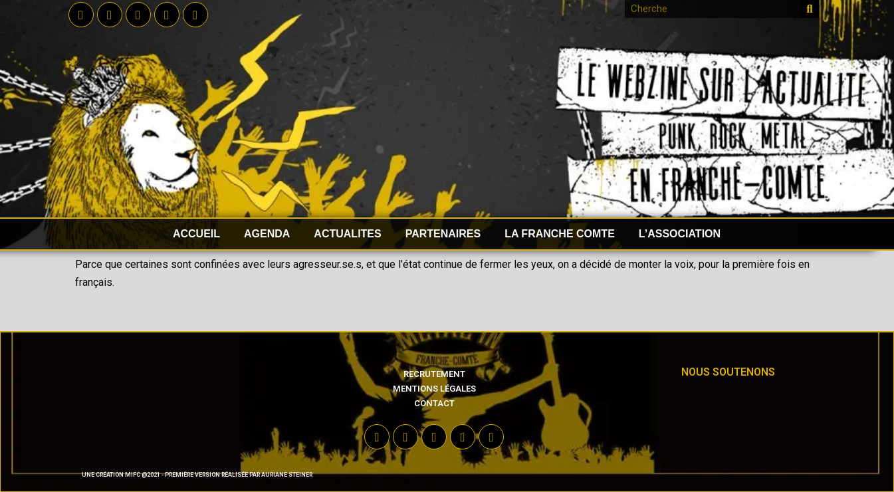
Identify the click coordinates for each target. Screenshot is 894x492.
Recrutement (434, 374)
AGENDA (267, 233)
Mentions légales (434, 389)
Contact (434, 403)
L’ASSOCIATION (680, 233)
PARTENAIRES (443, 233)
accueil (196, 233)
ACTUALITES (347, 233)
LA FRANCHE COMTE (559, 233)
